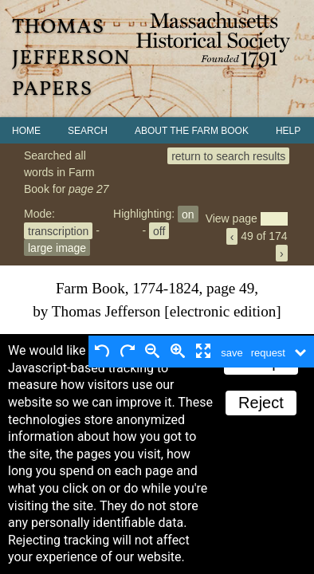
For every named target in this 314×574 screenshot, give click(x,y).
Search (88, 130)
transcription (58, 230)
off (159, 230)
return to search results (228, 155)
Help (288, 130)
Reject (261, 402)
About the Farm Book (192, 130)
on (188, 213)
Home (26, 130)
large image (57, 247)
